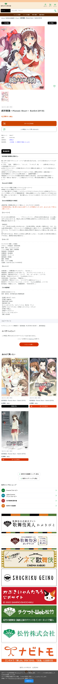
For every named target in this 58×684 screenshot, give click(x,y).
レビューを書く (29, 344)
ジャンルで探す (17, 14)
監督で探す (41, 14)
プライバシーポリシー (16, 678)
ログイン (32, 339)
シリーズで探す (26, 14)
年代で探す (34, 14)
